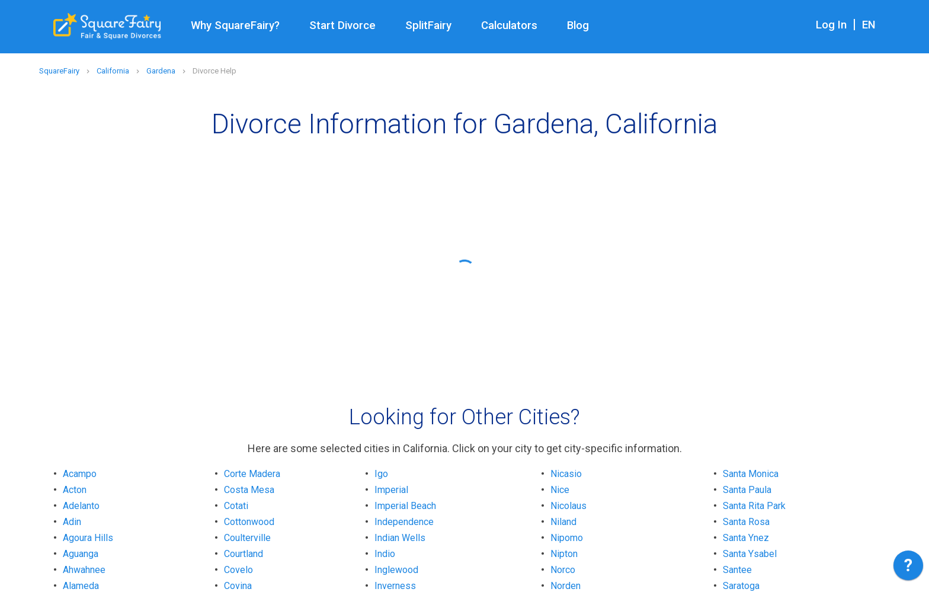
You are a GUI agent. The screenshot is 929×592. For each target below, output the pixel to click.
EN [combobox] (869, 24)
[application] (908, 568)
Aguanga (80, 553)
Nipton (564, 553)
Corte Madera (252, 473)
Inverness (395, 585)
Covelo (238, 569)
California (113, 70)
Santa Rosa (746, 521)
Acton (75, 489)
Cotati (236, 505)
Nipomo (566, 537)
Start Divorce (342, 25)
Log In (831, 24)
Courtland (243, 553)
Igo (381, 473)
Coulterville (247, 537)
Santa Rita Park (754, 505)
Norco (562, 569)
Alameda (81, 585)
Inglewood (396, 569)
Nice (559, 489)
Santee (737, 569)
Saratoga (741, 585)
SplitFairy (428, 25)
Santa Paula (747, 489)
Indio (384, 553)
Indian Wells (399, 537)
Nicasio (566, 473)
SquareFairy (59, 70)
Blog (578, 25)
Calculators (509, 25)
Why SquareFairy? (235, 25)
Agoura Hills (88, 537)
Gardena (160, 70)
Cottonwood (249, 521)
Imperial (391, 489)
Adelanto (81, 505)
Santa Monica (751, 473)
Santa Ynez (746, 537)
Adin (72, 521)
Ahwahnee (84, 569)
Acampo (80, 473)
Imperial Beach (405, 505)
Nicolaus (568, 505)
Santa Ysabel (750, 553)
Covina (238, 585)
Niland (563, 521)
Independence (404, 521)
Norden (565, 585)
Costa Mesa (249, 489)
